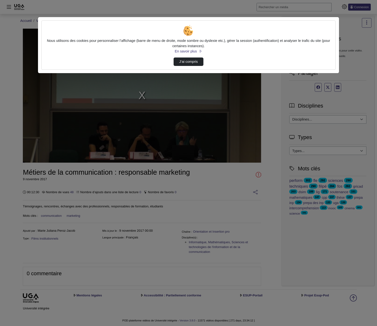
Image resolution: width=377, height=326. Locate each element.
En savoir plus (188, 51)
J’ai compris (188, 62)
